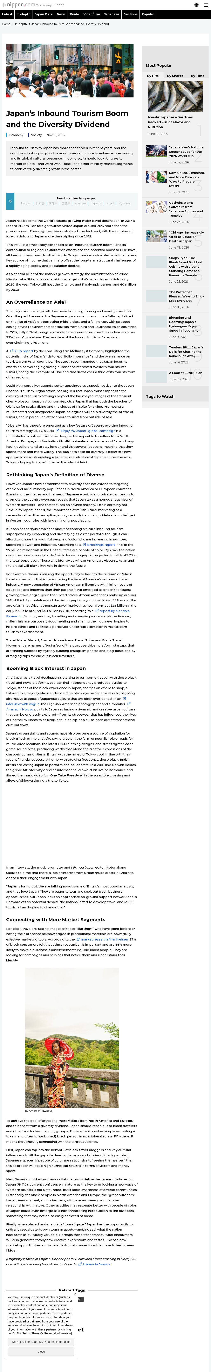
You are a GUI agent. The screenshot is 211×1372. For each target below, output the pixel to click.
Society (36, 135)
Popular (148, 14)
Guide (74, 14)
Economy (16, 135)
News (61, 14)
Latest (7, 14)
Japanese (111, 14)
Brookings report (98, 545)
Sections (131, 14)
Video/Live (91, 14)
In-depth (23, 14)
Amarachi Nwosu (93, 1264)
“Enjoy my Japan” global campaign (85, 431)
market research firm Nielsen (102, 939)
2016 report (21, 351)
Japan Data (44, 14)
